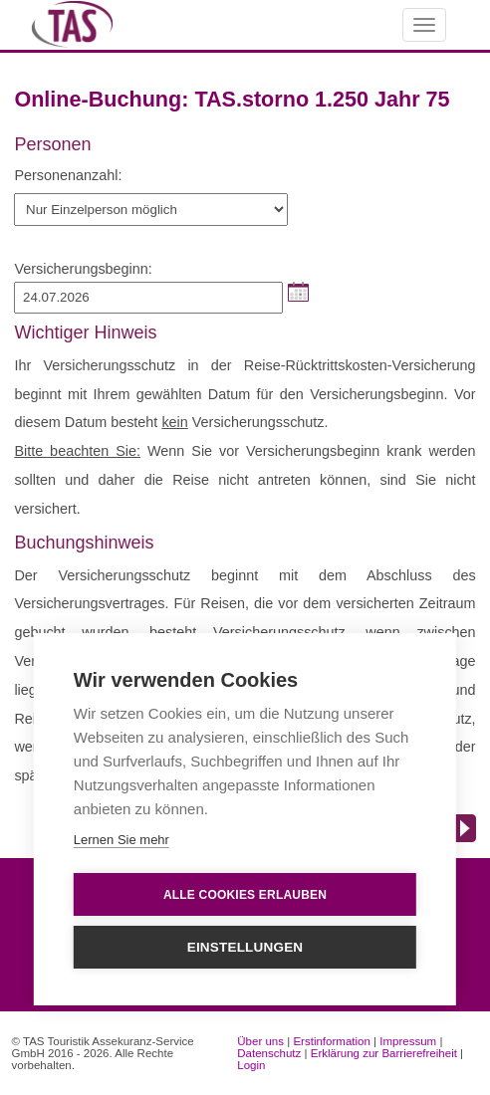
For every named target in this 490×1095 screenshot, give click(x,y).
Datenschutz (269, 1053)
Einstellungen (245, 947)
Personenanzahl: (68, 175)
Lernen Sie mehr (121, 839)
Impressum (407, 1041)
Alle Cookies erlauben (245, 895)
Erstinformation (331, 1041)
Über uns (260, 1041)
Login (251, 1065)
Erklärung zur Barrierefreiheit (384, 1053)
